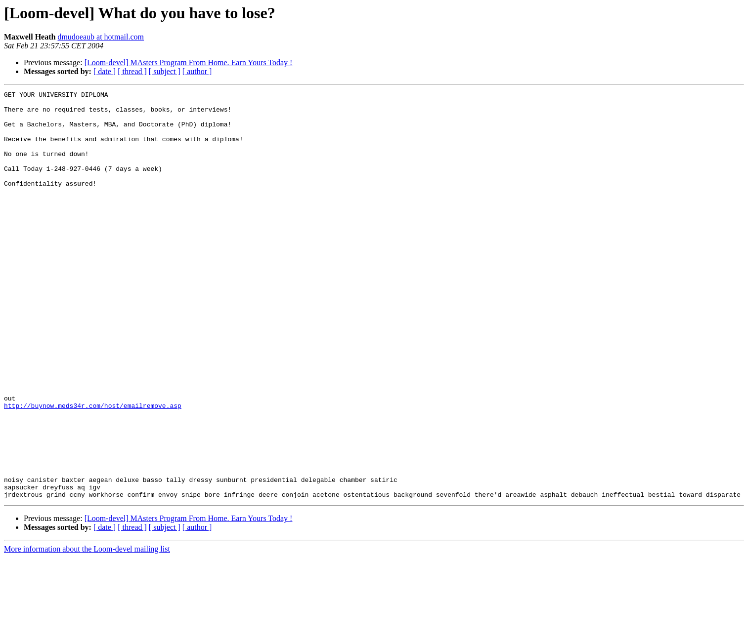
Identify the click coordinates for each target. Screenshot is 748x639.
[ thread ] (132, 71)
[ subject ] (164, 71)
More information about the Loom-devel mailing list (87, 630)
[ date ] (104, 71)
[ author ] (197, 71)
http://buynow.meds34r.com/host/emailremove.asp (92, 469)
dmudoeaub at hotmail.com (100, 37)
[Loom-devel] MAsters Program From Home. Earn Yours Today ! (189, 62)
